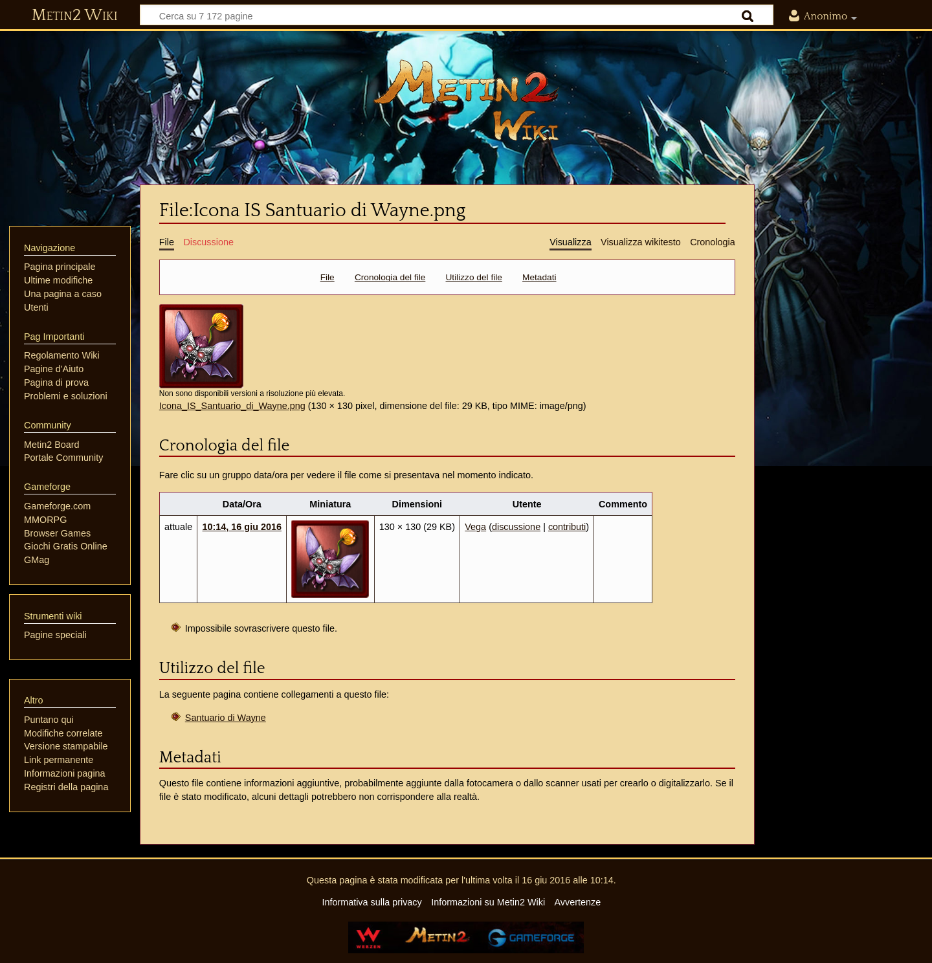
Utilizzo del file (474, 277)
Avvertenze (577, 902)
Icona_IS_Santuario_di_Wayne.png (232, 406)
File (327, 277)
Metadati (539, 277)
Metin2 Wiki (75, 15)
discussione (516, 527)
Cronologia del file (390, 277)
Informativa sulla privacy (371, 902)
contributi (567, 527)
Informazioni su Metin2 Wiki (488, 902)
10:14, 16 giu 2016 (242, 527)
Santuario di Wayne (225, 718)
